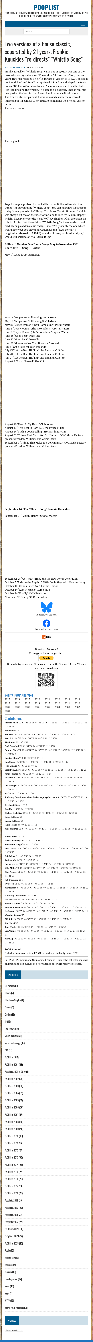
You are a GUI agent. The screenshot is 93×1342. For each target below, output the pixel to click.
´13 (55, 722)
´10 (45, 722)
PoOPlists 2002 (11, 1075)
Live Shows (9, 1025)
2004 (57, 707)
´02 (19, 722)
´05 (29, 722)
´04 (26, 722)
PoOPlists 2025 (11, 1239)
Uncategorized (11, 1275)
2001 (7, 711)
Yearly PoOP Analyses (14, 1304)
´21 (82, 722)
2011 (67, 703)
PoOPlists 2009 (12, 1125)
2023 (27, 699)
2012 (57, 703)
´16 (65, 722)
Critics (7, 1011)
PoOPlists (9, 1054)
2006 (37, 707)
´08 (39, 722)
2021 (47, 699)
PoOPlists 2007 (11, 1111)
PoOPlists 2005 (11, 1096)
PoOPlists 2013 (11, 1154)
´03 (23, 722)
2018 (77, 699)
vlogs (7, 1289)
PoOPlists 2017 (11, 1182)
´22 (85, 722)
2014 (37, 703)
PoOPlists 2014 (11, 1161)
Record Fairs (10, 1254)
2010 (77, 703)
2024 (17, 699)
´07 (36, 722)
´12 (52, 722)
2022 (37, 699)
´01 (15, 734)
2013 (47, 703)
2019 (67, 699)
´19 (75, 722)
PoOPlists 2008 (12, 1118)
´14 (59, 722)
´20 (78, 722)
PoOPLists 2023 (12, 1225)
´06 (32, 722)
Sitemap (66, 1339)
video (7, 1282)
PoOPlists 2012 (11, 1146)
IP (5, 1018)
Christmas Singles (13, 996)
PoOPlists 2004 (11, 1089)
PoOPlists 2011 (11, 1139)
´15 (62, 722)
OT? (6, 1046)
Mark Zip (20, 67)
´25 (12, 726)
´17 (68, 722)
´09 (42, 722)
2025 (7, 699)
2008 (17, 707)
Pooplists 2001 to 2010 (15, 1068)
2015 (27, 703)
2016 (17, 703)
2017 (7, 703)
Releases (8, 1261)
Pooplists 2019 (11, 1196)
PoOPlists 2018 (11, 1189)
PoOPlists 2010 (11, 1132)
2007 (27, 707)
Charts (7, 989)
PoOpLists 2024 (12, 1232)
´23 (6, 726)
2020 (57, 699)
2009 (7, 707)
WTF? (7, 1297)
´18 (72, 722)
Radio (7, 1247)
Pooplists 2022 (11, 1218)
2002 (77, 707)
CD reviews (9, 982)
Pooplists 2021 (11, 1211)
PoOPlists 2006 (12, 1104)
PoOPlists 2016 (11, 1175)
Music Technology (12, 1039)
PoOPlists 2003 (11, 1082)
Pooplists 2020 (11, 1204)
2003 (67, 707)
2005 (47, 707)
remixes (8, 1268)
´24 (9, 726)
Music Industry (11, 1032)
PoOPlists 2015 (11, 1168)
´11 (49, 722)
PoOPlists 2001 (11, 1061)
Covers (8, 1003)
